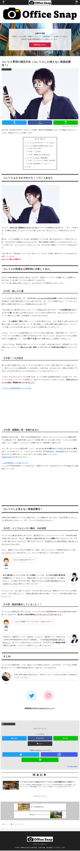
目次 (37, 139)
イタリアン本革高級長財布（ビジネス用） (17, 389)
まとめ (29, 167)
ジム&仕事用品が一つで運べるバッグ (15, 463)
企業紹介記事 (6, 457)
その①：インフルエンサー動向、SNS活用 (41, 160)
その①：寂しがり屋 (34, 148)
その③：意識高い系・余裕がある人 (39, 155)
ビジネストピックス (8, 724)
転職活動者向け (61, 452)
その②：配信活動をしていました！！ (40, 164)
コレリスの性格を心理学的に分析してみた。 (41, 146)
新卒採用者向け (48, 452)
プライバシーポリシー (40, 844)
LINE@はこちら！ (40, 45)
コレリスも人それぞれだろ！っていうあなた (41, 142)
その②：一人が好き (34, 151)
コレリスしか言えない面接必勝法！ (38, 158)
